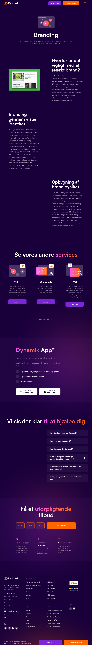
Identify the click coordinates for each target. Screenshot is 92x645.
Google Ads (29, 588)
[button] (85, 3)
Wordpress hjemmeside (33, 582)
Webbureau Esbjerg (53, 623)
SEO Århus (50, 582)
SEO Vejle (50, 592)
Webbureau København (54, 610)
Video (27, 598)
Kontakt (28, 623)
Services (28, 614)
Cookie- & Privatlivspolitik (25, 643)
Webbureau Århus (53, 614)
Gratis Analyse (30, 626)
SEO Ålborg (51, 588)
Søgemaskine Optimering (33, 585)
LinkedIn (28, 595)
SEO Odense (51, 585)
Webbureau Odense (53, 617)
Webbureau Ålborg (53, 620)
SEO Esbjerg (51, 595)
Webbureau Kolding (53, 626)
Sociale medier (30, 592)
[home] (11, 3)
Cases (28, 617)
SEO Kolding (51, 598)
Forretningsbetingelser (10, 643)
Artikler (28, 620)
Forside (28, 610)
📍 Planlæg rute (9, 593)
